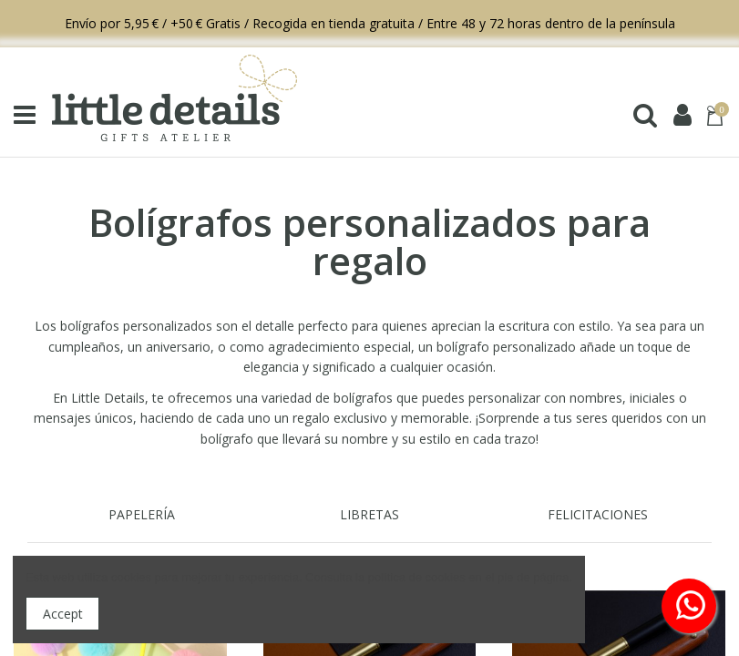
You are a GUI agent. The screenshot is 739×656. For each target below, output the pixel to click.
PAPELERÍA (141, 514)
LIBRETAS (369, 514)
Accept (63, 613)
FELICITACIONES (598, 514)
